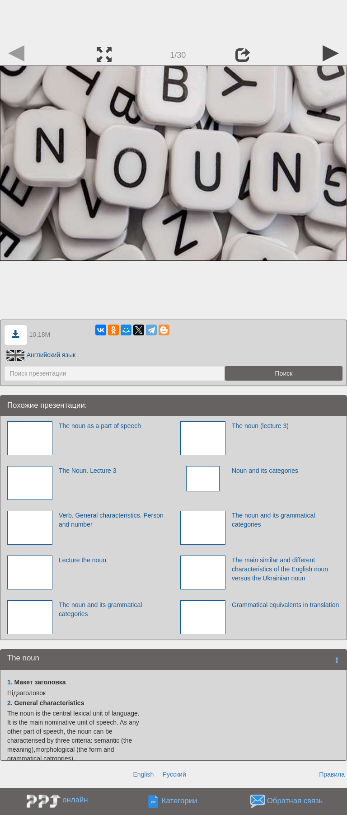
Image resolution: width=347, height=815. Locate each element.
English (143, 774)
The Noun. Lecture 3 (88, 470)
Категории (179, 801)
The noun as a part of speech (100, 425)
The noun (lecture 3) (260, 425)
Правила (332, 774)
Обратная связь (295, 801)
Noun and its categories (265, 470)
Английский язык (41, 354)
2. (10, 703)
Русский (174, 774)
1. (10, 682)
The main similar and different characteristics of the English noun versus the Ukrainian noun (280, 569)
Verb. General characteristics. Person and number (111, 520)
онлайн (75, 800)
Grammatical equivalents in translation (285, 604)
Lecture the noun (82, 560)
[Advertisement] (173, 20)
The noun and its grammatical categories (273, 520)
